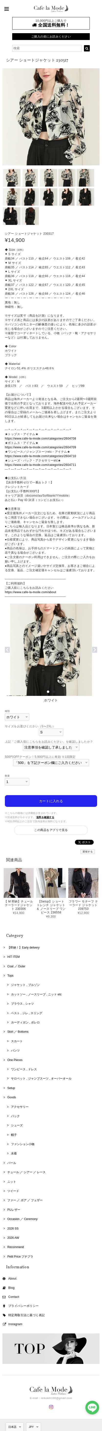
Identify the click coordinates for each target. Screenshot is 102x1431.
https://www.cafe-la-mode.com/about (30, 592)
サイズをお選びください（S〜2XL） (30, 726)
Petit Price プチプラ (20, 1256)
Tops (10, 975)
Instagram (15, 1324)
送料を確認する (45, 817)
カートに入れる (51, 801)
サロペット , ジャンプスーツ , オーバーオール (41, 1078)
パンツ (15, 1050)
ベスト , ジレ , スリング (26, 1013)
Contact (13, 1297)
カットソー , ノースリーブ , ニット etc (36, 994)
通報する (87, 851)
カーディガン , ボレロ (25, 1022)
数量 (7, 775)
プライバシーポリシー (23, 1306)
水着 (14, 1153)
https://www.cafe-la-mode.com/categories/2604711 (40, 465)
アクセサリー (20, 1107)
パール (11, 1163)
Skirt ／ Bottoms (18, 1031)
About (12, 1278)
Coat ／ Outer (16, 966)
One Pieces (14, 1060)
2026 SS (13, 1228)
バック (15, 1116)
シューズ (17, 1125)
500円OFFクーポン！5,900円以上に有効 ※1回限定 (40, 757)
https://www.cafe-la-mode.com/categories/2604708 (40, 438)
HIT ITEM (13, 957)
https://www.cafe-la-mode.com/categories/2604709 (40, 447)
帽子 (14, 1135)
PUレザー (13, 1209)
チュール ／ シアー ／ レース (26, 1172)
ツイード (13, 1191)
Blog (11, 1288)
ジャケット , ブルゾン (25, 985)
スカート (17, 1041)
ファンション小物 (22, 1144)
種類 (7, 711)
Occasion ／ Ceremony (22, 1219)
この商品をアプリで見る (51, 830)
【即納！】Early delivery (23, 947)
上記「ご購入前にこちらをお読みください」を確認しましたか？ (49, 741)
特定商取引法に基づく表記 (26, 1315)
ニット (11, 1181)
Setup (11, 1088)
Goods (11, 1097)
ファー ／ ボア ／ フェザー (25, 1200)
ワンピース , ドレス (24, 1069)
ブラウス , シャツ (22, 1003)
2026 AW (13, 1238)
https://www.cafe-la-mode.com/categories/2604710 (40, 456)
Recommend (15, 1247)
